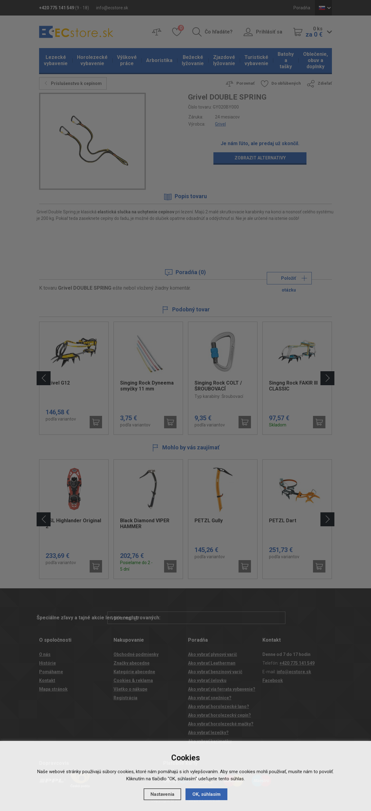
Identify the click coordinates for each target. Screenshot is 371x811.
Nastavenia (162, 794)
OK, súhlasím (206, 794)
